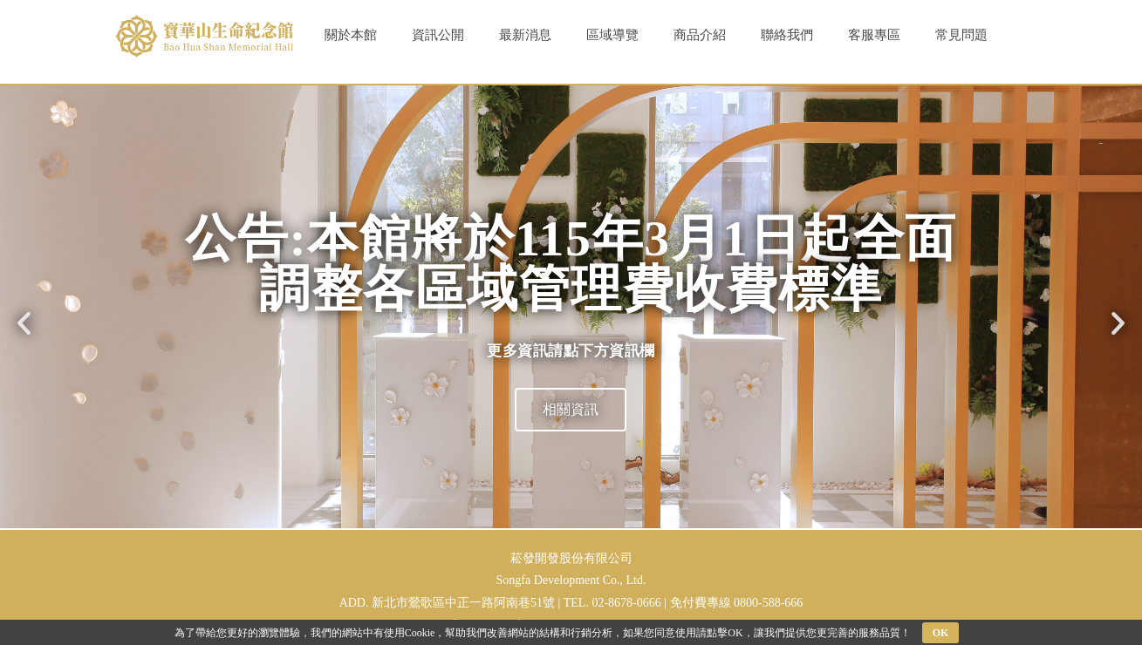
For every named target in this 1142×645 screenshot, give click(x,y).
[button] (24, 323)
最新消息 (525, 35)
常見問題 (961, 35)
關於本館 (351, 35)
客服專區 (874, 35)
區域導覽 (612, 35)
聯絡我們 (787, 35)
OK (941, 633)
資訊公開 (438, 35)
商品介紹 (700, 35)
